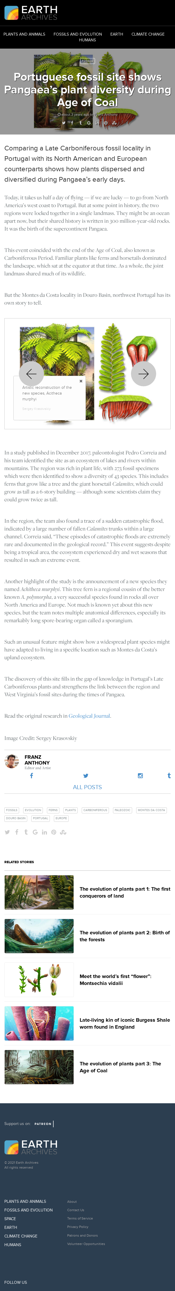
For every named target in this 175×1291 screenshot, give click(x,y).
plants (70, 810)
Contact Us (75, 1210)
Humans (87, 40)
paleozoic (122, 810)
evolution (33, 810)
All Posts (87, 787)
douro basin (15, 818)
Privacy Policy (77, 1227)
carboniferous (95, 810)
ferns (53, 810)
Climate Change (148, 34)
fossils (11, 810)
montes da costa (151, 810)
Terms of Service (80, 1218)
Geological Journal (89, 715)
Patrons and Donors (82, 1235)
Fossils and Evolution (78, 34)
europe (61, 818)
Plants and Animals (24, 34)
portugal (40, 818)
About (72, 1202)
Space (10, 1218)
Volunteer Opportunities (86, 1244)
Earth (116, 34)
